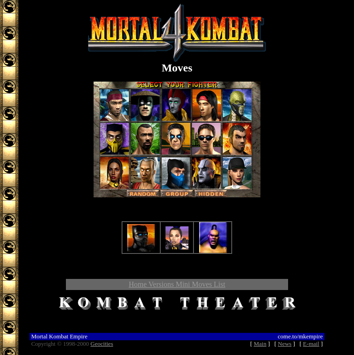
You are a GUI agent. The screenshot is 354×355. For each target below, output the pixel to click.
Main (260, 343)
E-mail (311, 343)
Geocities (101, 343)
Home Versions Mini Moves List (177, 284)
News (285, 343)
